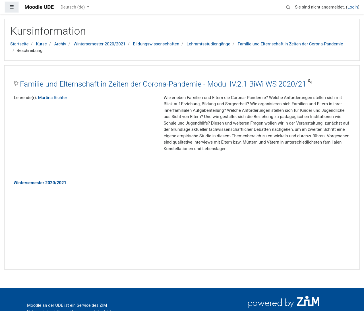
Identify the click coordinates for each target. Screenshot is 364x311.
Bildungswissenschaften (156, 44)
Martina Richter (52, 97)
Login (353, 7)
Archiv (60, 44)
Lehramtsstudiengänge (208, 44)
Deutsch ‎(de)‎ (73, 7)
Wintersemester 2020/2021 (99, 44)
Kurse (41, 44)
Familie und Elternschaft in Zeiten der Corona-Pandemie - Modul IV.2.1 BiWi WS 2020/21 (163, 84)
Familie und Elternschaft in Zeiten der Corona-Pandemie (290, 44)
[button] (288, 6)
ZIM (103, 305)
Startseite (19, 44)
